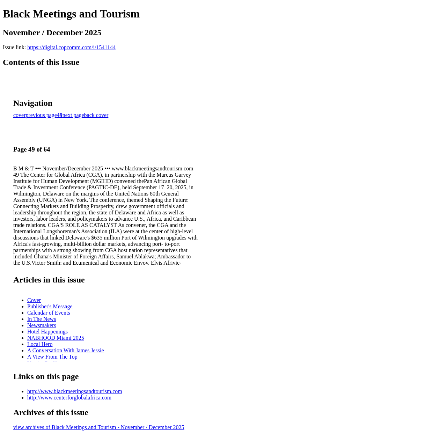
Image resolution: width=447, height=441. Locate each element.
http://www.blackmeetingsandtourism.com (74, 391)
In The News (41, 319)
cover (19, 115)
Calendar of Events (48, 313)
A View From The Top (52, 357)
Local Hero (39, 344)
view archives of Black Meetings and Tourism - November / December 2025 (98, 427)
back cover (96, 115)
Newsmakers (41, 325)
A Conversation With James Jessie (65, 350)
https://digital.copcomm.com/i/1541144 (71, 47)
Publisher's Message (50, 306)
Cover (34, 300)
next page (73, 115)
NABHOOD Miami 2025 (55, 338)
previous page (41, 115)
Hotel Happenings (47, 332)
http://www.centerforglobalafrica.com (69, 397)
